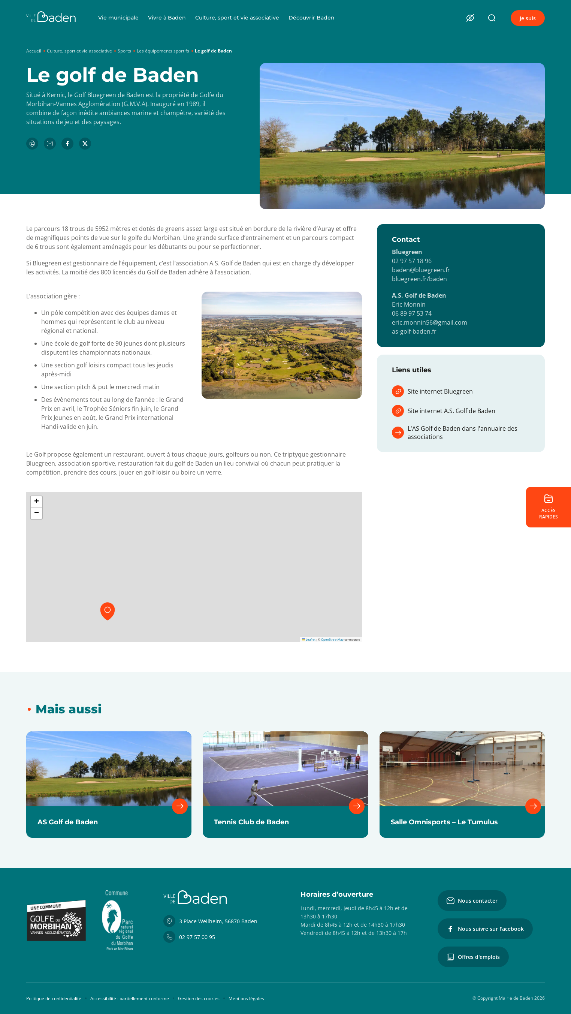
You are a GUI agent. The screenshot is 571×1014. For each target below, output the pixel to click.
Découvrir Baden (311, 17)
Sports (124, 51)
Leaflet (308, 639)
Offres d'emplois (473, 957)
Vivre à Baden (167, 17)
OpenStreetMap (332, 639)
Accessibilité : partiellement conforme (129, 998)
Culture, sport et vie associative (237, 17)
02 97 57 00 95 (189, 937)
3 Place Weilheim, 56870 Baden (210, 921)
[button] (108, 611)
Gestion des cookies (199, 998)
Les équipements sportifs (163, 51)
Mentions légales (246, 998)
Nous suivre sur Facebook (485, 929)
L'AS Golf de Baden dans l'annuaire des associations (454, 432)
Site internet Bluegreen (432, 391)
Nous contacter (472, 901)
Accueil (33, 51)
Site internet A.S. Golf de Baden (443, 411)
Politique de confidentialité (53, 998)
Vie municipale (118, 17)
